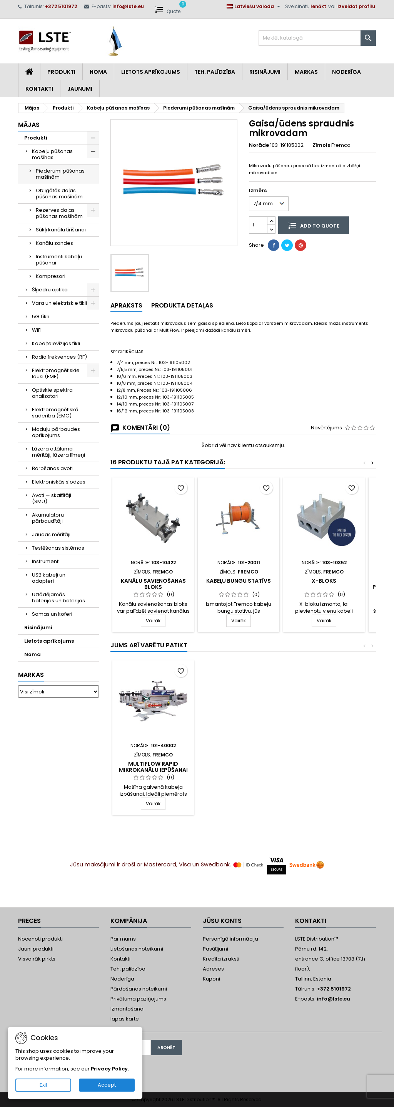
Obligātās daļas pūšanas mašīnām (59, 193)
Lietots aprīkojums (150, 72)
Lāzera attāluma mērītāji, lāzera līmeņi (58, 452)
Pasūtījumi (215, 948)
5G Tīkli (40, 316)
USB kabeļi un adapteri (48, 578)
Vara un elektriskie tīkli (59, 303)
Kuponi (211, 978)
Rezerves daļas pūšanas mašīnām (59, 213)
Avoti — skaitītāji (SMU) (51, 498)
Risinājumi (264, 72)
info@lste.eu (128, 6)
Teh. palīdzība (127, 968)
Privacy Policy (109, 1068)
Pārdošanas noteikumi (138, 988)
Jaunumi (79, 89)
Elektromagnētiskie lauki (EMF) (56, 373)
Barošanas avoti (52, 468)
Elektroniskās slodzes (58, 481)
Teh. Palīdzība (214, 72)
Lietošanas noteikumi (136, 948)
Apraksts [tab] (126, 305)
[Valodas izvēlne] (254, 6)
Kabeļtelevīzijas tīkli (56, 343)
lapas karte (124, 1018)
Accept (107, 1085)
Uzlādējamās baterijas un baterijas (58, 597)
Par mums (123, 938)
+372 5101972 (61, 6)
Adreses (213, 968)
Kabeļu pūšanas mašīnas (52, 154)
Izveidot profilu (356, 6)
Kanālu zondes (54, 243)
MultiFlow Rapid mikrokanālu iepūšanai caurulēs (153, 770)
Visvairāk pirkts (36, 958)
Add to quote (313, 225)
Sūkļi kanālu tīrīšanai (61, 229)
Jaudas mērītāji (51, 534)
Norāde (259, 145)
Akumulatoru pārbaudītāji (48, 518)
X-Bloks (324, 581)
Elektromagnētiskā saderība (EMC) (55, 412)
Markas (306, 72)
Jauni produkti (35, 948)
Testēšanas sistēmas (58, 548)
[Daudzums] (258, 225)
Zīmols (321, 145)
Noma (98, 72)
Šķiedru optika (50, 289)
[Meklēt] (317, 38)
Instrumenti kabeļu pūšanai (59, 259)
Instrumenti (46, 561)
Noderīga (346, 72)
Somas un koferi (52, 614)
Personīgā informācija (230, 938)
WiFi (37, 330)
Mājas (29, 124)
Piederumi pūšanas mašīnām (60, 174)
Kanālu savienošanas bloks (153, 584)
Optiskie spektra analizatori (52, 393)
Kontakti (39, 89)
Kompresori (50, 276)
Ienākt (318, 6)
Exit (43, 1085)
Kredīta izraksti (221, 958)
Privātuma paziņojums (138, 998)
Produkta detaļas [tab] (182, 305)
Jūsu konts (222, 920)
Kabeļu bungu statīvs (238, 581)
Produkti (61, 72)
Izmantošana (127, 1008)
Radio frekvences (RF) (59, 357)
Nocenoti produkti (40, 938)
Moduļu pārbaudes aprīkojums (56, 432)
